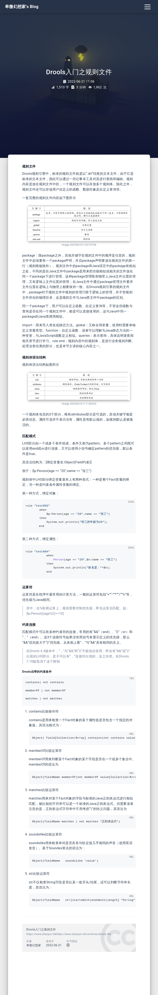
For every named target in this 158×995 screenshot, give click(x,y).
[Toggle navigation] (147, 6)
